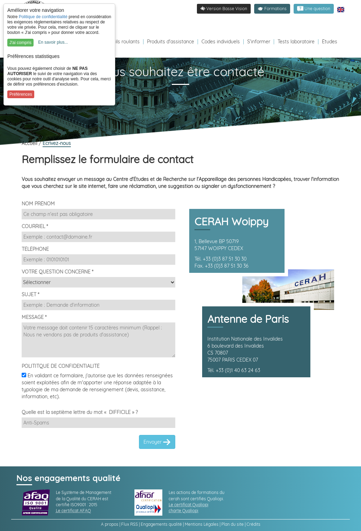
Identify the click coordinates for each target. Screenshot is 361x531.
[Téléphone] (98, 259)
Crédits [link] (253, 524)
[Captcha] (98, 422)
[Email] (98, 237)
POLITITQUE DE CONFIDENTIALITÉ (61, 366)
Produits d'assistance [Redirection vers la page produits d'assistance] (170, 41)
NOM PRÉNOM (38, 204)
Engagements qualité (161, 524)
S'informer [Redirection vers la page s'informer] (258, 41)
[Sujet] (98, 305)
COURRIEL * (35, 226)
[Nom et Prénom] (98, 214)
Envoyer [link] (157, 442)
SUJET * (30, 294)
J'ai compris (20, 42)
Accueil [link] (30, 143)
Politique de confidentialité (43, 16)
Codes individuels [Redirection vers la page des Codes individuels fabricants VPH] (220, 41)
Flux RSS (129, 524)
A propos (109, 524)
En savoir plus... (53, 42)
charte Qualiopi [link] (183, 510)
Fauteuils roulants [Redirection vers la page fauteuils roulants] (120, 41)
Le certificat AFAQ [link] (73, 510)
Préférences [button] (20, 94)
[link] (314, 9)
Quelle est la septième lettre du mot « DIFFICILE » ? (80, 412)
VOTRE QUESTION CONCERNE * (57, 272)
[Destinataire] (98, 282)
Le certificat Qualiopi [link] (188, 504)
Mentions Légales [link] (202, 524)
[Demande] (98, 339)
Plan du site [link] (232, 524)
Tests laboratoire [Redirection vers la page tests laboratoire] (296, 41)
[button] (272, 9)
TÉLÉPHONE (35, 249)
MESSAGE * (34, 317)
